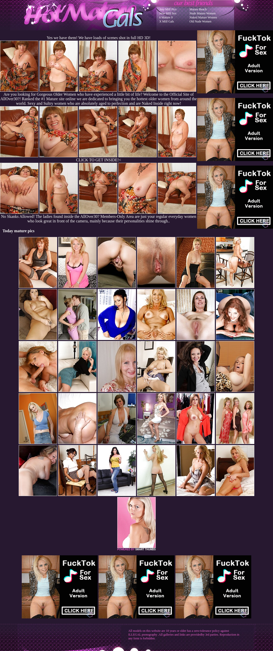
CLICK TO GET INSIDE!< (98, 160)
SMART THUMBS (145, 549)
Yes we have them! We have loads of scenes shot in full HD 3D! (98, 38)
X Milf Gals (166, 21)
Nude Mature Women (203, 13)
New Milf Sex (167, 13)
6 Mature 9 (166, 17)
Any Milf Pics (167, 9)
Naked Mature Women (203, 17)
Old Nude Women (201, 21)
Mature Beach (198, 9)
